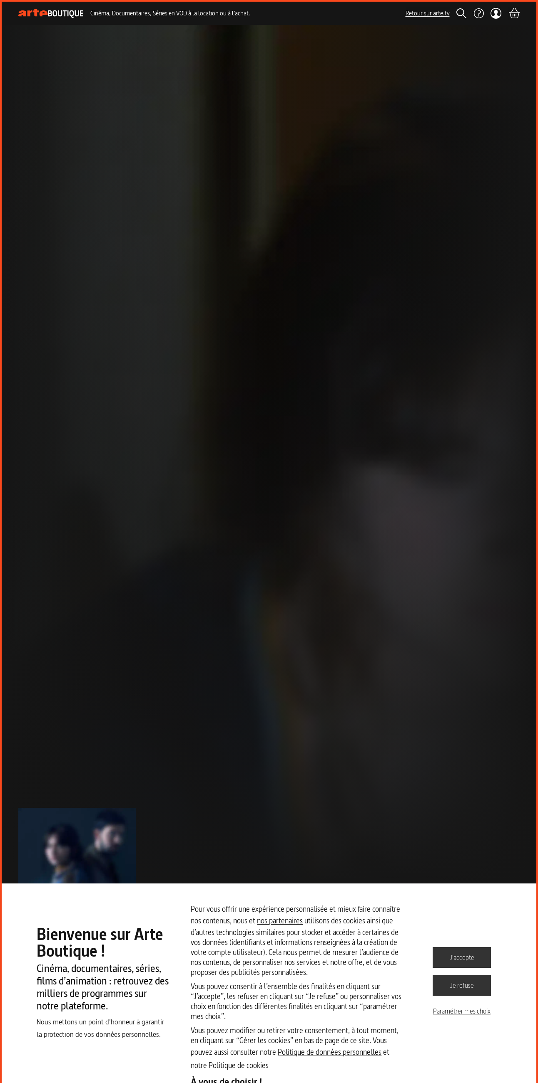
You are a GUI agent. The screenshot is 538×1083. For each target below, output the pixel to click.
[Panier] (514, 13)
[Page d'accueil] (51, 13)
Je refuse (462, 984)
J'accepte (462, 957)
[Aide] (478, 13)
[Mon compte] (496, 13)
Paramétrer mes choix (462, 1011)
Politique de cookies (239, 1065)
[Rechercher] (461, 13)
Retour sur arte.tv (428, 13)
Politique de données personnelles (329, 1052)
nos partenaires (280, 920)
